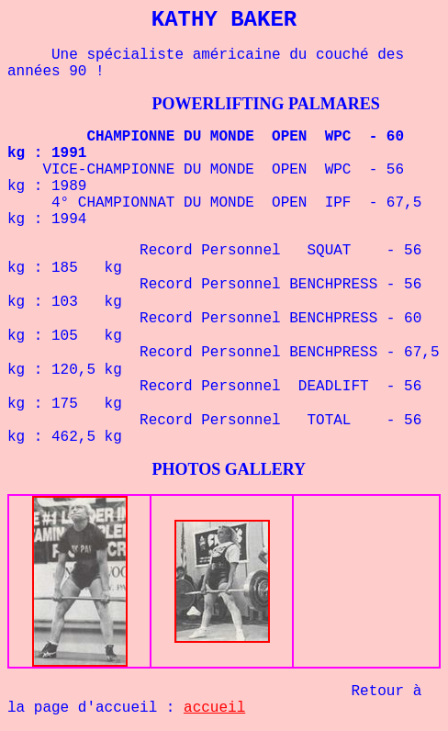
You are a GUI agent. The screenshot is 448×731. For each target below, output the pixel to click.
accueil (214, 708)
